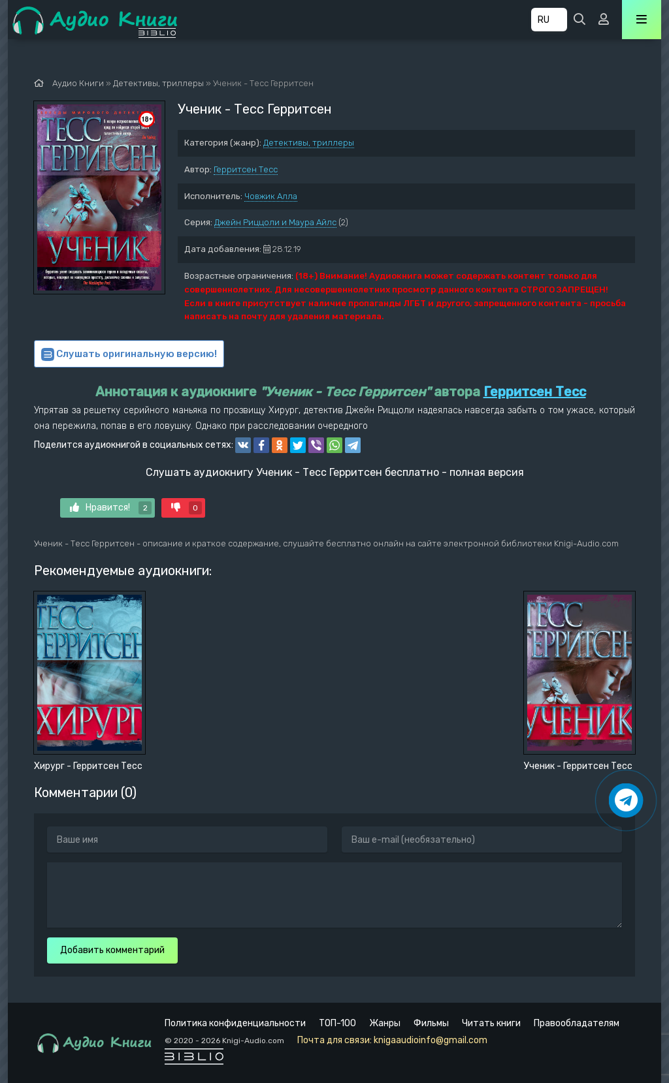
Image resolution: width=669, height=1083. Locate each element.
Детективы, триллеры (308, 143)
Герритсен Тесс (246, 169)
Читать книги (491, 1023)
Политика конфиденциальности (235, 1023)
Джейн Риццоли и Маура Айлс (275, 222)
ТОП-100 (337, 1023)
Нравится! (111, 507)
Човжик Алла (270, 196)
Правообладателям (576, 1023)
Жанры (384, 1023)
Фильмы (431, 1023)
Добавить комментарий (112, 950)
